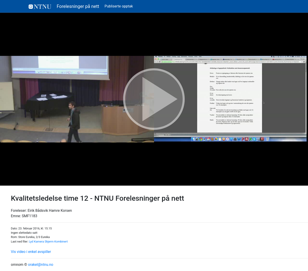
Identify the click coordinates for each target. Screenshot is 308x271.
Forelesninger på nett (64, 6)
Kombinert (61, 241)
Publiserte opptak (119, 6)
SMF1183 (29, 216)
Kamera (39, 241)
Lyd (31, 241)
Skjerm (49, 241)
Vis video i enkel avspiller (31, 252)
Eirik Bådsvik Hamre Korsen (50, 210)
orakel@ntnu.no (40, 264)
